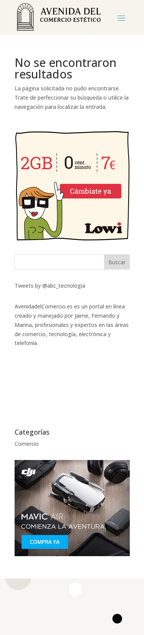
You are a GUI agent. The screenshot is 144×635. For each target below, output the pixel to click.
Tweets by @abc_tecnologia (50, 285)
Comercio (27, 443)
